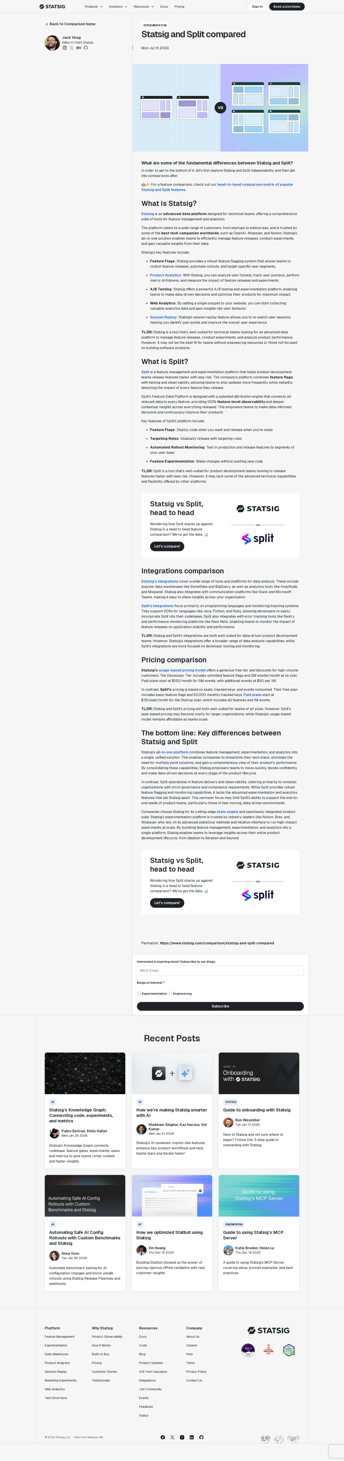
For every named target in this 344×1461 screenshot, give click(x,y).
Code (143, 1345)
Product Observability (107, 1337)
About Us (192, 1337)
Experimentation (56, 1345)
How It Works (101, 1345)
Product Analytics (165, 275)
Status (144, 1415)
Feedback (146, 1407)
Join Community (150, 1389)
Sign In (257, 7)
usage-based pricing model (182, 670)
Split (145, 372)
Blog (142, 1354)
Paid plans (253, 695)
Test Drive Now (56, 1398)
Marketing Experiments (61, 1380)
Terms (190, 1363)
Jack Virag (71, 37)
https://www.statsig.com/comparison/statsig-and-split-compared (217, 943)
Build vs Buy (100, 1354)
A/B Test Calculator (153, 1372)
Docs (164, 7)
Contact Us (194, 1380)
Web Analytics (55, 1389)
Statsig (147, 214)
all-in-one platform (172, 752)
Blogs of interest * (151, 983)
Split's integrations (157, 606)
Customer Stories (104, 1372)
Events (144, 1398)
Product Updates (151, 1363)
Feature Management (59, 1337)
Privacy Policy (196, 1372)
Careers (191, 1345)
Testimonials (101, 1380)
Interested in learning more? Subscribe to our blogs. (176, 962)
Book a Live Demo (287, 7)
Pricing (179, 7)
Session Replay (163, 317)
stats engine (227, 811)
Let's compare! (167, 546)
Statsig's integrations (159, 581)
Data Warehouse (56, 1354)
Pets (189, 1354)
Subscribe (220, 1006)
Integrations (147, 1380)
